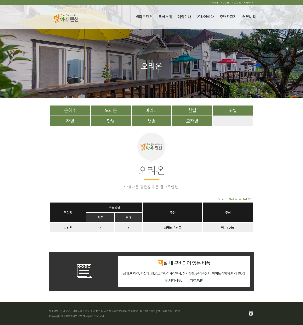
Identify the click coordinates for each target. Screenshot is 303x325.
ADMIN (250, 2)
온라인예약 (205, 16)
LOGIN (237, 2)
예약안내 (184, 16)
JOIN (226, 2)
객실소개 (165, 16)
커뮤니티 (249, 16)
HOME (215, 2)
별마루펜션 (144, 16)
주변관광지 (228, 16)
